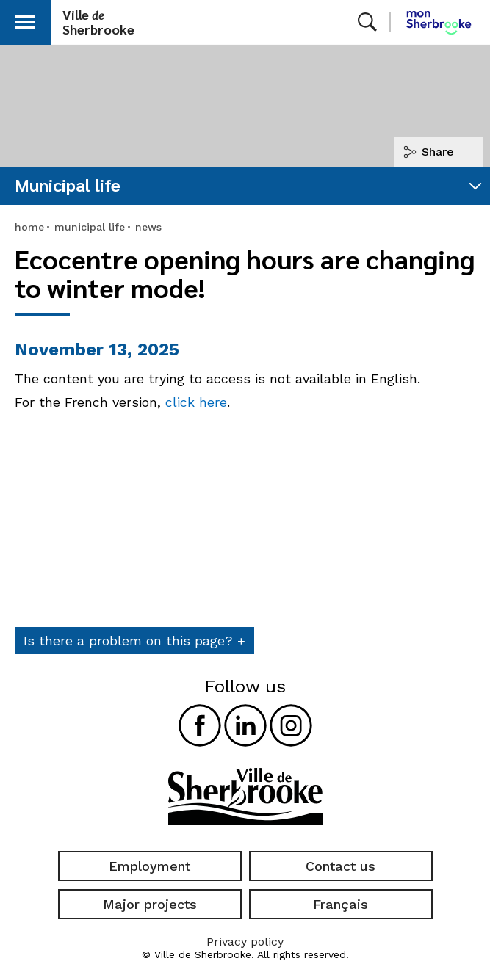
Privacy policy (245, 942)
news (148, 227)
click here (196, 402)
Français (340, 904)
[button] (25, 19)
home (29, 227)
